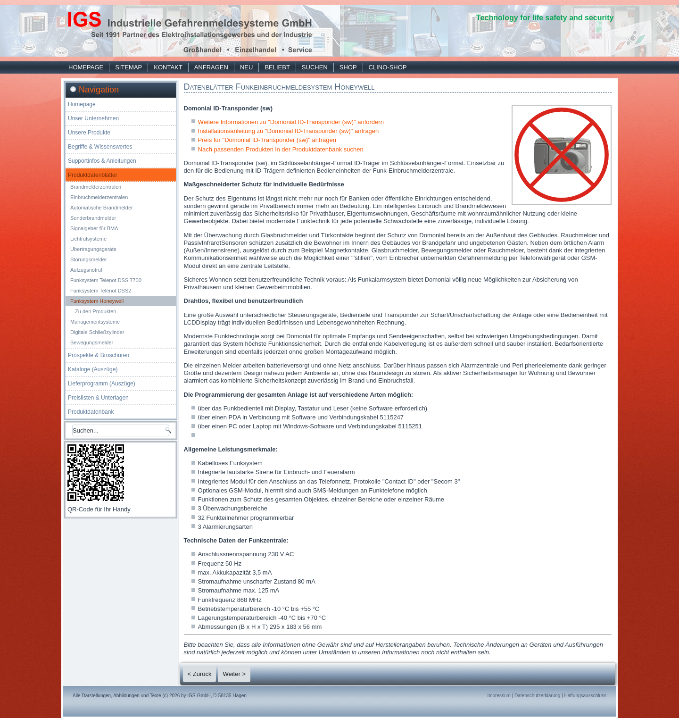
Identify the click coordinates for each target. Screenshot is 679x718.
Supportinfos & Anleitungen (102, 161)
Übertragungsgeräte (93, 249)
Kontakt (168, 67)
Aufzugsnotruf (86, 270)
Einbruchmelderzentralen (99, 197)
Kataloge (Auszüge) (92, 369)
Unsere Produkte (89, 132)
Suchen (315, 67)
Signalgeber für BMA (94, 228)
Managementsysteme (95, 322)
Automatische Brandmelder (101, 207)
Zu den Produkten (95, 311)
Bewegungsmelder (91, 342)
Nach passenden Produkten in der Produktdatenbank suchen (281, 149)
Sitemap (128, 67)
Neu (246, 67)
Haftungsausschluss (585, 695)
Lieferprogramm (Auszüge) (101, 383)
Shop (348, 67)
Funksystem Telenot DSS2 (100, 290)
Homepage (85, 67)
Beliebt (277, 67)
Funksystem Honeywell (97, 301)
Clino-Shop (388, 67)
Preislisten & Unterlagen (98, 397)
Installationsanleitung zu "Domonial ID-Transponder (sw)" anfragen (288, 130)
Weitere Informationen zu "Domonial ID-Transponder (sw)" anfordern (291, 121)
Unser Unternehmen (93, 118)
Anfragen (211, 67)
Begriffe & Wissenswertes (100, 146)
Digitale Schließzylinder (97, 332)
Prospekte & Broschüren (98, 355)
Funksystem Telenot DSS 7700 (105, 280)
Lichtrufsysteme (88, 239)
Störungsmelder (88, 259)
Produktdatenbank (91, 412)
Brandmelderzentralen (95, 187)
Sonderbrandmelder (93, 218)
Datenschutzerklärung (537, 695)
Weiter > (234, 673)
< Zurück (200, 673)
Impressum (498, 695)
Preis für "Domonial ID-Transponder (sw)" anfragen (267, 139)
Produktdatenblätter (92, 175)
